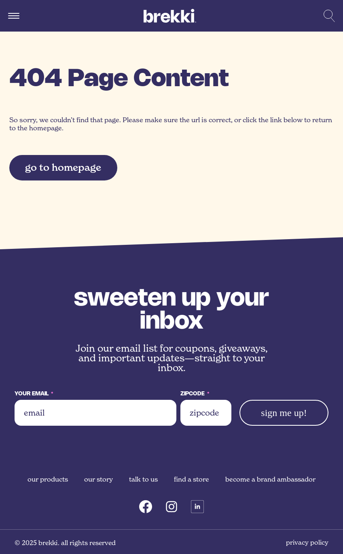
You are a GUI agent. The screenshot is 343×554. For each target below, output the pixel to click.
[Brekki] (170, 16)
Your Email (34, 394)
